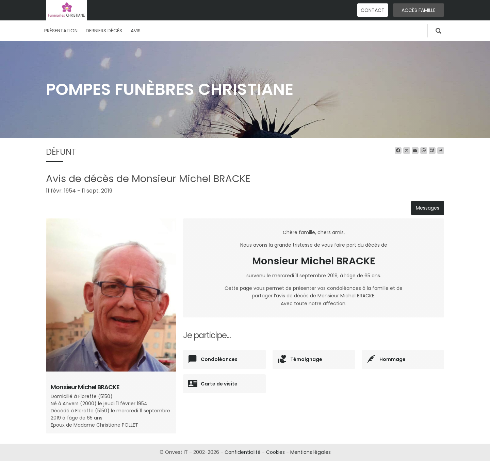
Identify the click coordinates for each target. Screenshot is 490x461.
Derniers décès (104, 30)
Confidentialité (243, 452)
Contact (373, 10)
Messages (427, 207)
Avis (136, 30)
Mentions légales (310, 452)
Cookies (275, 452)
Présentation (61, 30)
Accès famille (419, 10)
